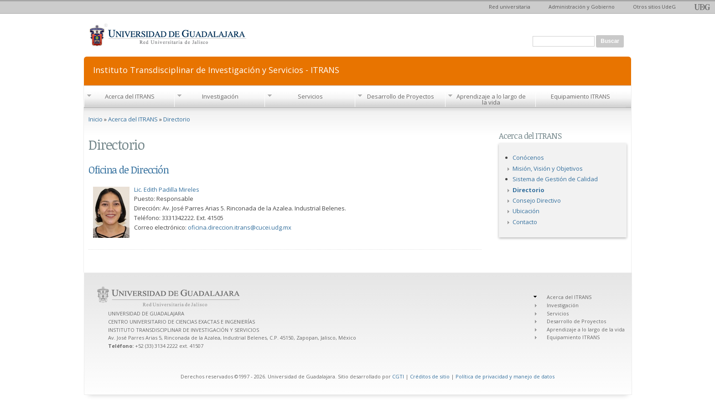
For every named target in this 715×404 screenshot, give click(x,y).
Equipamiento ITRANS (580, 96)
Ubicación (526, 211)
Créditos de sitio (430, 376)
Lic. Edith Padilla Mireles (166, 189)
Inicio (95, 119)
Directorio (176, 119)
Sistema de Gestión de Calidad (555, 179)
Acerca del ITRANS (130, 96)
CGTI (398, 376)
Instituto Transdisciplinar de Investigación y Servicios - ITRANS (216, 69)
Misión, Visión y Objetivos (548, 168)
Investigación (220, 96)
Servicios (310, 96)
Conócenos (528, 157)
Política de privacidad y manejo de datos (505, 376)
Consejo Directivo (537, 200)
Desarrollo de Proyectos (400, 96)
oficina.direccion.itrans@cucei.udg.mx (239, 227)
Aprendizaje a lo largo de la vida (491, 99)
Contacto (525, 222)
